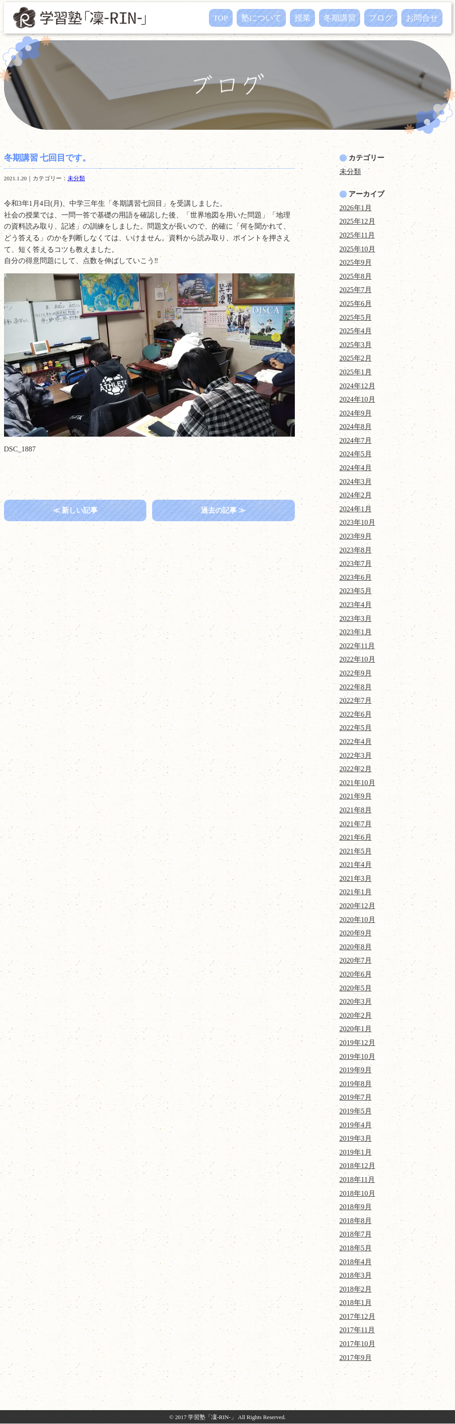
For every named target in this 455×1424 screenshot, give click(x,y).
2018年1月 (356, 1302)
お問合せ (422, 17)
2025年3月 (356, 345)
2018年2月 (356, 1289)
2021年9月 (356, 796)
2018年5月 (356, 1248)
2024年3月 (356, 481)
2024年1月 (356, 509)
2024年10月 (357, 399)
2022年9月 (356, 673)
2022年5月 (356, 727)
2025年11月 (357, 235)
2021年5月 (356, 851)
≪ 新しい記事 (75, 510)
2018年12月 (357, 1165)
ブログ (381, 17)
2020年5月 (356, 988)
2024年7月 (356, 440)
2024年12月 (357, 386)
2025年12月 (357, 221)
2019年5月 (356, 1111)
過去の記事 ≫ (223, 510)
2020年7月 (356, 960)
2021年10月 (357, 782)
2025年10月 (357, 249)
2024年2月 (356, 495)
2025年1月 (356, 372)
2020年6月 (356, 974)
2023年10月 (357, 522)
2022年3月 (356, 755)
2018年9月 (356, 1207)
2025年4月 (356, 331)
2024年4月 (356, 468)
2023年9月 (356, 536)
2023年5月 (356, 591)
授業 (302, 17)
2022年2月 (356, 769)
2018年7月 (356, 1234)
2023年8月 (356, 550)
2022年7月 (356, 700)
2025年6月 (356, 303)
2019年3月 (356, 1138)
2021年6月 (356, 837)
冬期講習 (339, 17)
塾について (261, 17)
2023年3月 (356, 618)
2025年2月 (356, 358)
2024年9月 (356, 413)
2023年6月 (356, 577)
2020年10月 (357, 919)
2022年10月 (357, 659)
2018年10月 (357, 1193)
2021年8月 (356, 810)
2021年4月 (356, 864)
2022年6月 (356, 714)
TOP (220, 17)
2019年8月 (356, 1084)
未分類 (76, 178)
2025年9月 (356, 262)
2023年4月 (356, 604)
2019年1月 (356, 1152)
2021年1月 (356, 892)
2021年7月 (356, 824)
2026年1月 (356, 208)
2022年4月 (356, 741)
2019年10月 (357, 1056)
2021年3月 (356, 878)
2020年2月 (356, 1015)
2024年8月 (356, 426)
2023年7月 (356, 563)
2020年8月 (356, 947)
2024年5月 (356, 454)
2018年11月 (357, 1179)
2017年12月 (357, 1316)
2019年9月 (356, 1070)
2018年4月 (356, 1262)
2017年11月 (357, 1330)
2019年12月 (357, 1042)
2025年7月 (356, 289)
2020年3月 (356, 1001)
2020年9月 (356, 933)
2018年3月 (356, 1275)
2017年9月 (356, 1357)
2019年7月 (356, 1097)
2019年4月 (356, 1125)
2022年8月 (356, 687)
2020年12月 (357, 906)
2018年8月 (356, 1220)
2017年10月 (357, 1343)
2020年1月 (356, 1029)
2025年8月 (356, 276)
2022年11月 (357, 646)
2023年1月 (356, 632)
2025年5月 (356, 317)
